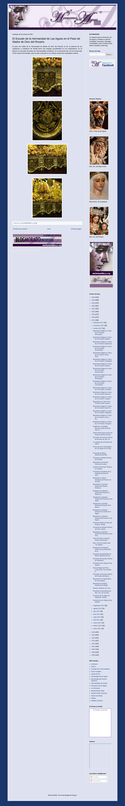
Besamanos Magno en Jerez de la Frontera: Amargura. (102, 422)
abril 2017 (96, 620)
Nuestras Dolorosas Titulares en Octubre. (102, 468)
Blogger (74, 795)
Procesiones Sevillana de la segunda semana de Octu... (102, 473)
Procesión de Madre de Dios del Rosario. (102, 458)
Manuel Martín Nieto (97, 691)
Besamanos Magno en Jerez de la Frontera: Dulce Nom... (102, 354)
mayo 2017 (97, 617)
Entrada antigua (76, 229)
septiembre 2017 (99, 605)
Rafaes (93, 698)
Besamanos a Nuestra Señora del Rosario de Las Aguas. (102, 518)
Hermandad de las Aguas (99, 676)
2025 (93, 297)
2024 (93, 300)
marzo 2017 (97, 623)
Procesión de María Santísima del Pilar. (100, 454)
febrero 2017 (97, 626)
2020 (93, 311)
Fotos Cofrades (96, 671)
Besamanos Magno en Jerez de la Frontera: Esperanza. (102, 342)
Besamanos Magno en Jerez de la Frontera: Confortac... (102, 388)
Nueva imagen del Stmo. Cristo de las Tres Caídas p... (102, 569)
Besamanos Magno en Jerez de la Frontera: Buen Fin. (102, 407)
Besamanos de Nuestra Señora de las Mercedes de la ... (102, 549)
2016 (93, 632)
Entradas (94, 777)
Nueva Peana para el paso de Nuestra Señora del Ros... (102, 433)
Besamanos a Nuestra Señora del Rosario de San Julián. (102, 499)
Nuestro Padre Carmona (99, 693)
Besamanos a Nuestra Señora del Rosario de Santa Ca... (101, 492)
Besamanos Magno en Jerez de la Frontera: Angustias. (102, 411)
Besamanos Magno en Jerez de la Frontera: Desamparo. (102, 376)
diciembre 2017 (98, 322)
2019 (93, 314)
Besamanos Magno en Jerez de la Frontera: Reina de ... (102, 393)
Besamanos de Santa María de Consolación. (102, 579)
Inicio (49, 229)
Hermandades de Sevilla (99, 683)
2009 (93, 652)
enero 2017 (97, 628)
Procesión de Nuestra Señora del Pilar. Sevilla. (102, 528)
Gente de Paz (95, 674)
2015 (93, 635)
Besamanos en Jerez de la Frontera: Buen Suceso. (101, 402)
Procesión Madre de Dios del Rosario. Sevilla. (102, 523)
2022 (93, 306)
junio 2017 (97, 614)
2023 (93, 303)
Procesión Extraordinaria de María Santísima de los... (102, 555)
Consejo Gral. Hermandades (100, 669)
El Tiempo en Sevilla (100, 710)
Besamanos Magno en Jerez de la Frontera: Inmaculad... (102, 332)
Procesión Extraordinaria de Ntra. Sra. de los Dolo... (102, 592)
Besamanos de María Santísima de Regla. (100, 584)
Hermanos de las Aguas (99, 686)
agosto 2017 (97, 608)
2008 (93, 655)
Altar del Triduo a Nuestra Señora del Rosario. (101, 539)
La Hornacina (95, 688)
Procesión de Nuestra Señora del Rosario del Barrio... (102, 575)
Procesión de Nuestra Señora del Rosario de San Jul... (102, 438)
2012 (93, 644)
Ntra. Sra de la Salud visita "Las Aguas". (101, 544)
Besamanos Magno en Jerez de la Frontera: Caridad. (102, 398)
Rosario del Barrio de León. (102, 588)
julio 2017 (96, 611)
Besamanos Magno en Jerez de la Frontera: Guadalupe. (102, 360)
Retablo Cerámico (97, 701)
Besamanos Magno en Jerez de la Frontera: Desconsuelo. (102, 370)
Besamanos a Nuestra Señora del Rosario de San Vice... (102, 533)
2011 (93, 646)
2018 (93, 317)
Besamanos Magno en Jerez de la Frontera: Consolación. (102, 383)
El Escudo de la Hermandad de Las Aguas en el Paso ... (102, 448)
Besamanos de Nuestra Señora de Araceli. (100, 463)
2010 (93, 649)
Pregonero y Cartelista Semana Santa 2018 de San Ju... (101, 428)
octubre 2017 (97, 328)
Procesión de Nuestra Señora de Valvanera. (102, 559)
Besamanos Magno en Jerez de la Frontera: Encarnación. (102, 348)
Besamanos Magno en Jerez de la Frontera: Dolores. (102, 364)
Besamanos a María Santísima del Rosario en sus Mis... (102, 479)
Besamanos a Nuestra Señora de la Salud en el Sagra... (102, 511)
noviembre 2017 (98, 325)
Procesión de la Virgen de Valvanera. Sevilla (101, 596)
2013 (93, 641)
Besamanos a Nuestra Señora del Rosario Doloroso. (100, 486)
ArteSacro (94, 664)
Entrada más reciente (20, 229)
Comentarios (96, 781)
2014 (93, 638)
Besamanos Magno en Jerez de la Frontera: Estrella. (102, 338)
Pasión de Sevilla (96, 696)
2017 (93, 320)
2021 (93, 309)
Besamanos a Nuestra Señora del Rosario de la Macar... (102, 505)
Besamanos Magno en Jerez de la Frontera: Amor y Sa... (102, 417)
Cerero (93, 666)
